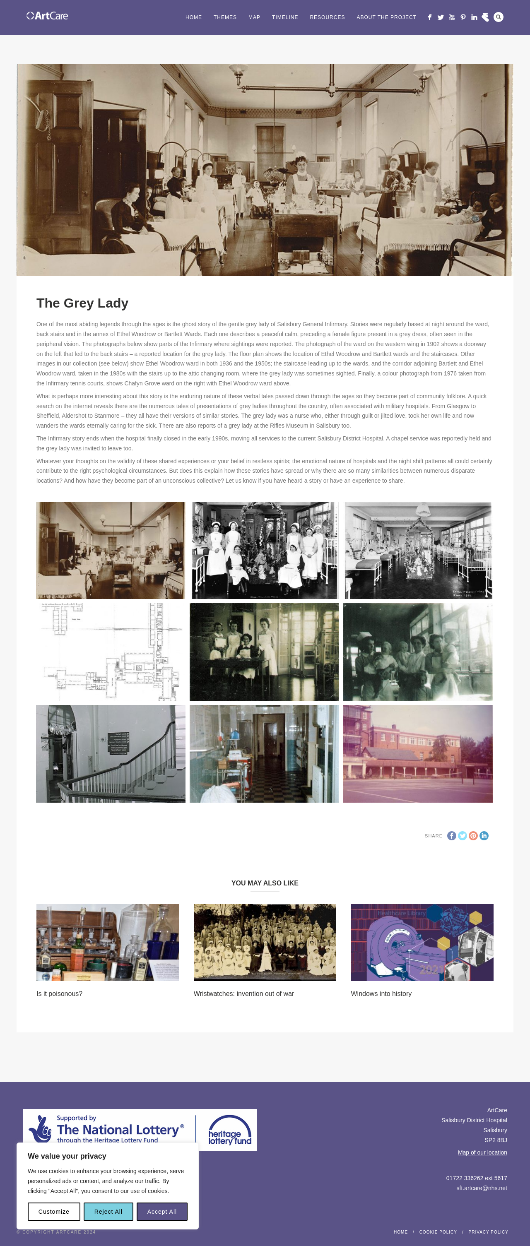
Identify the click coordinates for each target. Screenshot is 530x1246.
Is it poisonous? (59, 993)
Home (194, 17)
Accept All (162, 1211)
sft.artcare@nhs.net (482, 1188)
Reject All (108, 1211)
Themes (225, 17)
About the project (387, 17)
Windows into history (381, 993)
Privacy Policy (488, 1232)
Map (254, 17)
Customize (54, 1211)
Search (499, 17)
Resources (327, 17)
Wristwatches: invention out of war (244, 993)
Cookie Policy (438, 1232)
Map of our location (482, 1152)
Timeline (285, 17)
